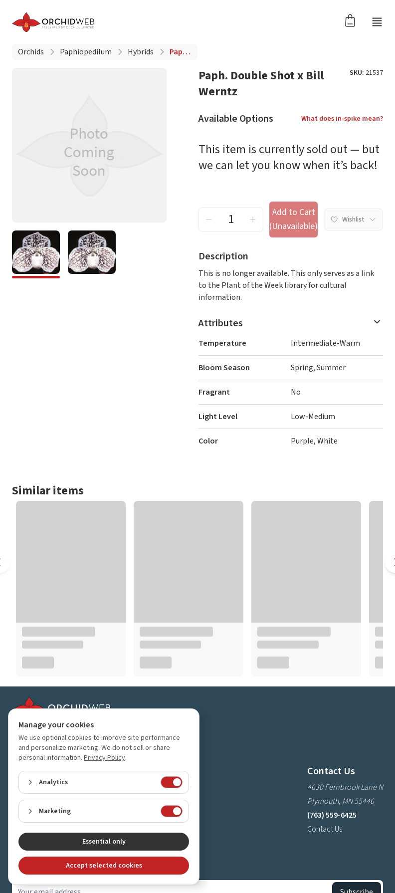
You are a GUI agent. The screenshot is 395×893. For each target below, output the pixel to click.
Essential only (104, 842)
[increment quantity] (253, 219)
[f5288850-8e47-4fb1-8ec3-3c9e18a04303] (92, 254)
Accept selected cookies (104, 866)
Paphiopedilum (86, 51)
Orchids (31, 51)
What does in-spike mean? (342, 119)
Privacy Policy (104, 758)
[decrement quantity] (209, 219)
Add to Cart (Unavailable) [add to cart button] (293, 219)
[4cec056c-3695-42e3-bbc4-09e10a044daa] (36, 254)
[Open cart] (353, 19)
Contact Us (324, 829)
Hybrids (141, 51)
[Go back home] (53, 22)
